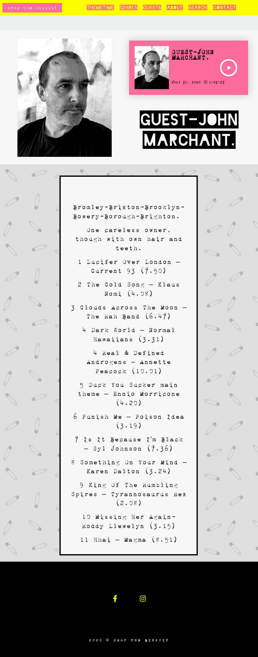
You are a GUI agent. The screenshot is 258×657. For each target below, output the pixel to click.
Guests (152, 7)
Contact (224, 7)
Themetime (100, 7)
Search (198, 7)
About (175, 7)
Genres (128, 7)
